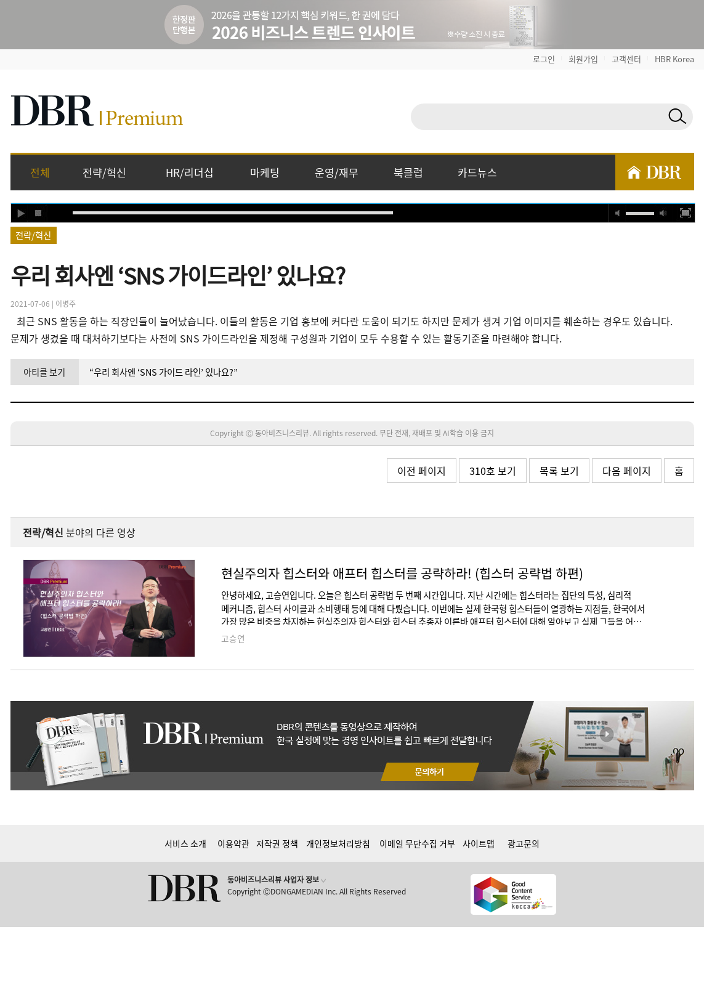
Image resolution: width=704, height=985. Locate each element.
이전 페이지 (421, 470)
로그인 (544, 59)
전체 (40, 172)
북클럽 (408, 172)
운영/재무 (336, 172)
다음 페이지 (626, 470)
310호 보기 (492, 470)
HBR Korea (674, 59)
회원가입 (583, 59)
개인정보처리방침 (338, 843)
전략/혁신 (104, 172)
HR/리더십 (190, 172)
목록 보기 (559, 470)
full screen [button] (685, 213)
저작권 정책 (277, 843)
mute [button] (618, 213)
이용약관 (233, 843)
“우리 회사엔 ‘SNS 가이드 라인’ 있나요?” (163, 372)
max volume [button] (663, 213)
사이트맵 (479, 843)
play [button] (20, 213)
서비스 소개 (185, 843)
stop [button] (39, 213)
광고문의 (524, 843)
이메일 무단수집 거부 (417, 843)
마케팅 (265, 172)
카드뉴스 (477, 172)
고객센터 (626, 59)
